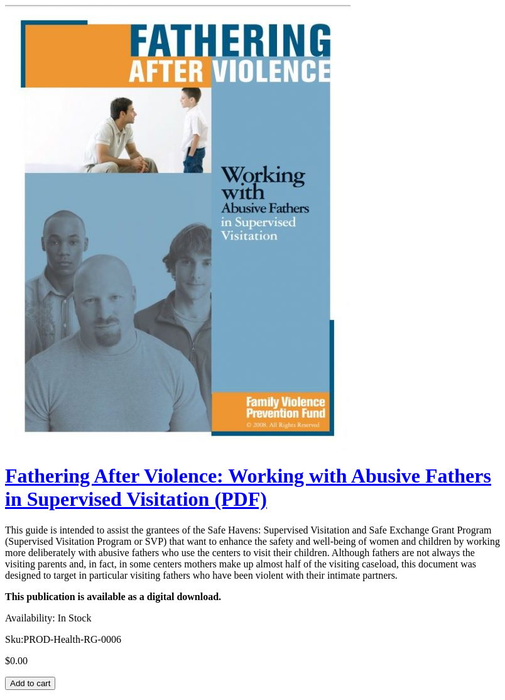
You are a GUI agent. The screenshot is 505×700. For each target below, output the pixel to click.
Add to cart (30, 683)
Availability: (30, 618)
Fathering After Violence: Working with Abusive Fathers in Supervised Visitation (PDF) (248, 487)
